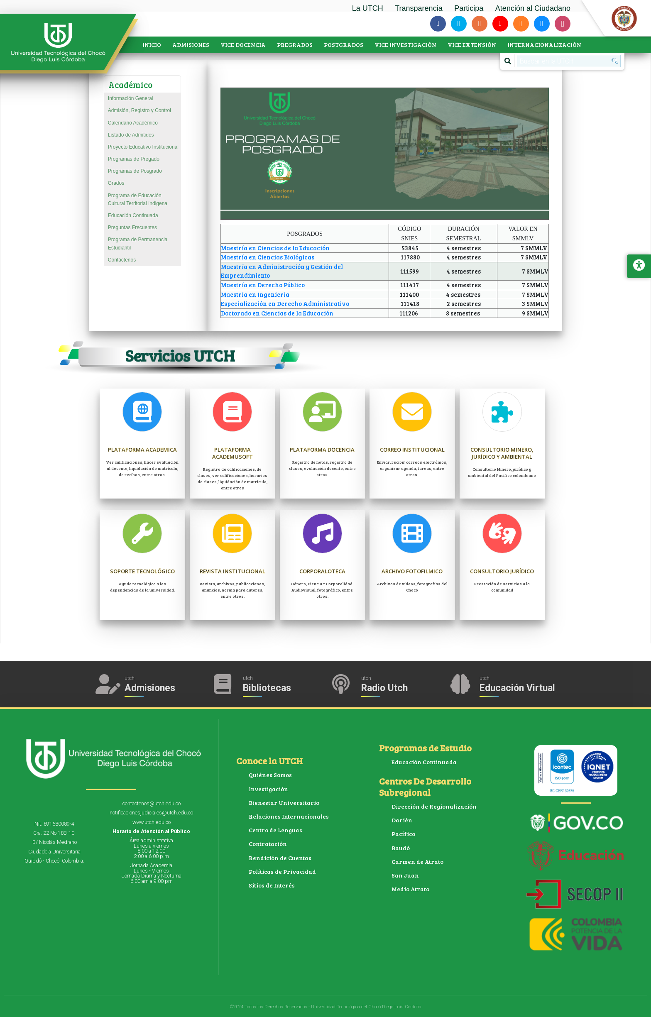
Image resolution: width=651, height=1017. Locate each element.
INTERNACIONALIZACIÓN (544, 45)
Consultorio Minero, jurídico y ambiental (502, 452)
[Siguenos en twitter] (459, 24)
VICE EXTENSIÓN (472, 45)
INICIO (151, 45)
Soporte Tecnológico (142, 571)
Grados (116, 183)
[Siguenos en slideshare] (542, 24)
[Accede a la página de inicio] (62, 43)
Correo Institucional (412, 449)
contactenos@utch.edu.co (151, 803)
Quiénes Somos (270, 775)
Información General (130, 98)
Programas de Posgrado (135, 171)
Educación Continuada (133, 215)
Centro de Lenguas (275, 830)
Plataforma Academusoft (232, 452)
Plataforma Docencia (322, 449)
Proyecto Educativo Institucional (143, 147)
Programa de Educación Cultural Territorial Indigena (137, 199)
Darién (402, 820)
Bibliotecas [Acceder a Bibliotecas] (267, 688)
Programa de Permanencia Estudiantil (137, 243)
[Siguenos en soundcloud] (521, 24)
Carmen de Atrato (417, 861)
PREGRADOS (295, 45)
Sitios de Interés (272, 885)
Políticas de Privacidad (282, 871)
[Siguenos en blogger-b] (479, 24)
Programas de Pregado (133, 159)
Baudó (401, 848)
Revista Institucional (232, 571)
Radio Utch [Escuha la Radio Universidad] (384, 688)
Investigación (268, 789)
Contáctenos (122, 260)
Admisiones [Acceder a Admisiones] (150, 688)
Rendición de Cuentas (280, 858)
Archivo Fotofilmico (412, 571)
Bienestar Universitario (284, 803)
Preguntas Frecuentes (132, 227)
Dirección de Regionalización (434, 806)
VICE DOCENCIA (243, 45)
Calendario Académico (133, 123)
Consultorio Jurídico (502, 571)
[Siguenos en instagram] (562, 24)
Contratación (268, 844)
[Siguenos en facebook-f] (438, 24)
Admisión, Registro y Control (139, 110)
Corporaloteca (322, 571)
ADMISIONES (190, 45)
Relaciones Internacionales (289, 816)
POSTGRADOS (343, 45)
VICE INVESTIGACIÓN (405, 45)
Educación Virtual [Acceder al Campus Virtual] (517, 688)
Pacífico (403, 834)
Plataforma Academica (142, 452)
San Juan (405, 875)
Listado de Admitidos (131, 135)
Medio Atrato (410, 889)
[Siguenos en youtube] (500, 24)
